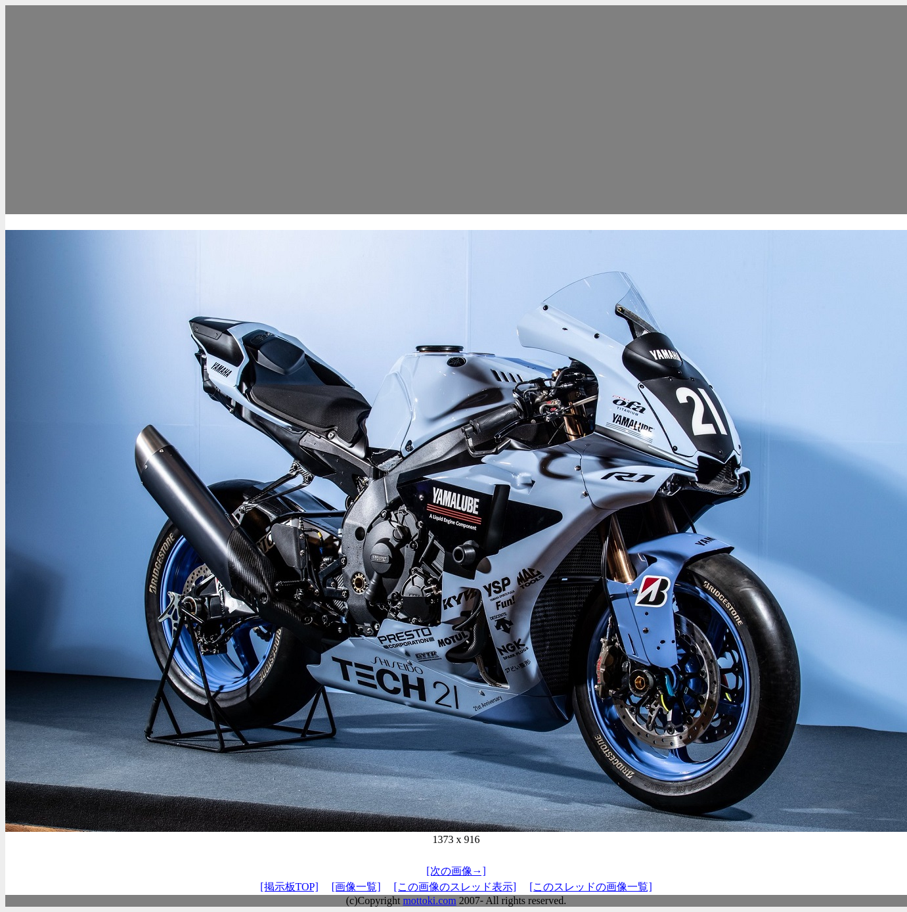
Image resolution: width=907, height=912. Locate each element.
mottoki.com (429, 900)
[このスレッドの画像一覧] (590, 886)
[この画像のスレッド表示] (454, 886)
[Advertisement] (456, 110)
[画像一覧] (356, 886)
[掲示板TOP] (289, 886)
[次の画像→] (456, 871)
